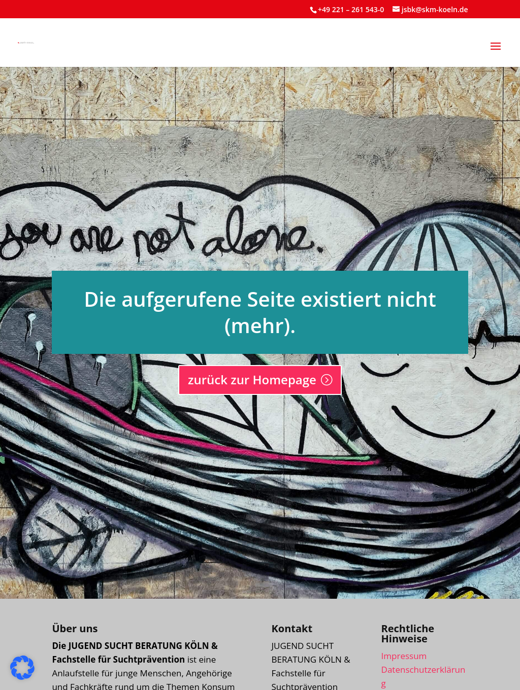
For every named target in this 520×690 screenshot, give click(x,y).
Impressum (404, 656)
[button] (496, 53)
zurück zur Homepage (252, 379)
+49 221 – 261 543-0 (351, 9)
